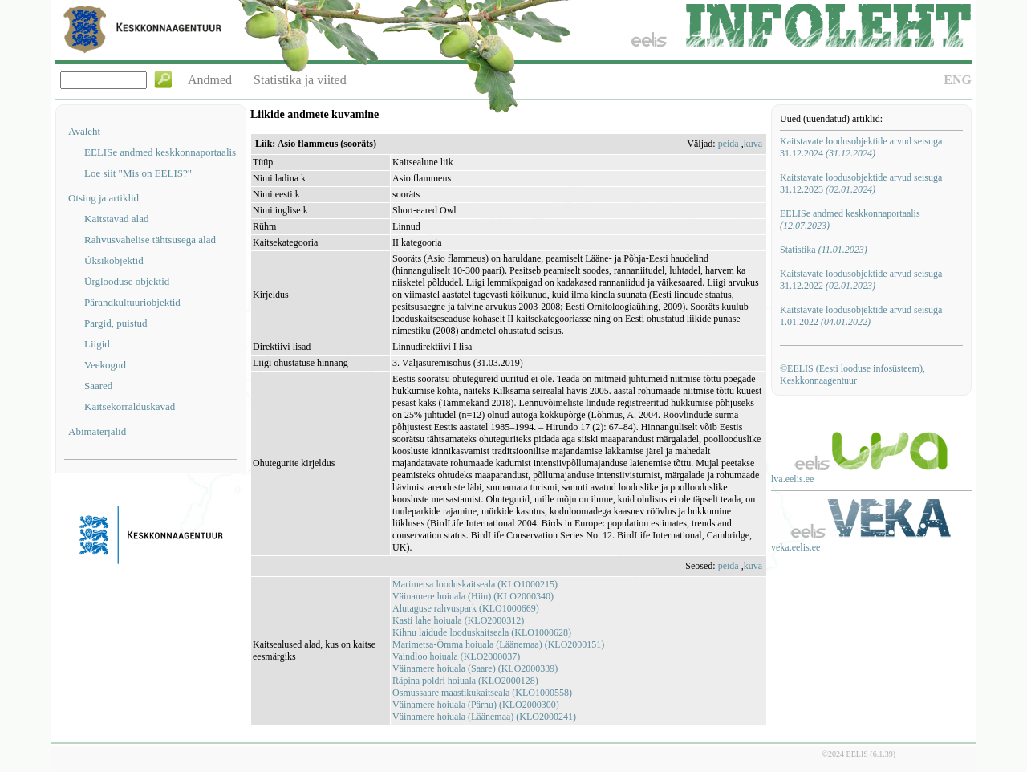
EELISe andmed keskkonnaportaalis (160, 152)
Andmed (210, 80)
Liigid (97, 344)
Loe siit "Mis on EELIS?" (138, 173)
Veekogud (105, 365)
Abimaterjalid (97, 431)
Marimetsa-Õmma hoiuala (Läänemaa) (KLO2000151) (498, 644)
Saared (98, 386)
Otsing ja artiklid (103, 198)
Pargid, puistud (116, 323)
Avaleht (84, 131)
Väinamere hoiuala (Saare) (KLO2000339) (475, 668)
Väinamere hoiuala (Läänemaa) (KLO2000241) (484, 716)
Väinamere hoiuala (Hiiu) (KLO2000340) (473, 596)
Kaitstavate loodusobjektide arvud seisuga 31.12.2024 (861, 147)
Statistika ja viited (300, 80)
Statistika (823, 249)
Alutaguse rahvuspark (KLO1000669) (465, 608)
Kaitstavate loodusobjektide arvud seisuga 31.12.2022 (861, 279)
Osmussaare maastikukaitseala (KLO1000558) (482, 692)
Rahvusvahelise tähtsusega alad (150, 240)
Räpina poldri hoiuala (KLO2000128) (465, 680)
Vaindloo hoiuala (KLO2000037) (456, 656)
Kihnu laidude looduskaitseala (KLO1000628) (481, 632)
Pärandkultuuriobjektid (132, 302)
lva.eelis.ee (792, 479)
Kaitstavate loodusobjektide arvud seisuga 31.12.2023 (861, 183)
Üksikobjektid (114, 260)
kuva (753, 143)
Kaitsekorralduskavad (129, 406)
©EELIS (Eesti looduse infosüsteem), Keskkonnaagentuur (852, 374)
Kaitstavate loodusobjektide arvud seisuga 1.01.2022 (861, 315)
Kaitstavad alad (116, 219)
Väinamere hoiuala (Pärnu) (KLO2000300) (475, 704)
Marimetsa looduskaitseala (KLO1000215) (475, 584)
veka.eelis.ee (795, 547)
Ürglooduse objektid (126, 281)
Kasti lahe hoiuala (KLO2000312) (458, 620)
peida (728, 143)
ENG (958, 80)
